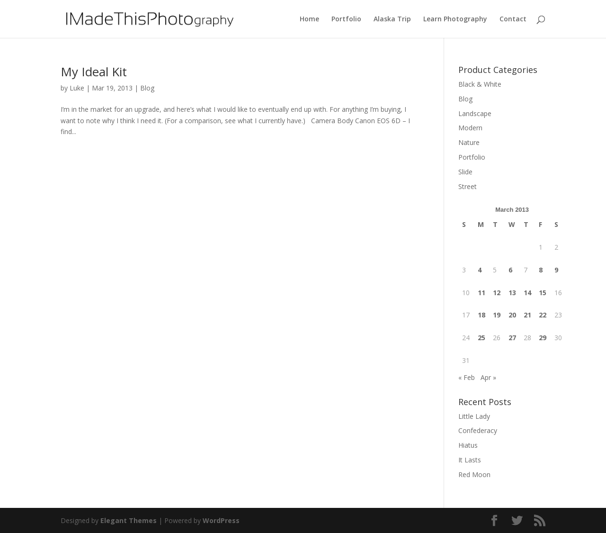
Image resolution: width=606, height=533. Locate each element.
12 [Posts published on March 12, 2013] (496, 292)
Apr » (488, 377)
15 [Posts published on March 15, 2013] (542, 292)
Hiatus (468, 445)
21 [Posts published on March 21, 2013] (527, 314)
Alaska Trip (392, 19)
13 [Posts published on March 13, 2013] (512, 292)
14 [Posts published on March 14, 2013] (527, 292)
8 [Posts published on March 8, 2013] (541, 269)
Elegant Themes (128, 520)
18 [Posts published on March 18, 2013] (481, 314)
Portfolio (346, 19)
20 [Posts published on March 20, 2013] (512, 314)
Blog (147, 87)
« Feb (466, 377)
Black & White (479, 84)
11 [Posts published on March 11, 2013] (481, 292)
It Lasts (469, 459)
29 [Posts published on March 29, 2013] (542, 337)
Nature (469, 142)
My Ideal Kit (94, 71)
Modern (470, 127)
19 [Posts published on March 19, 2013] (496, 314)
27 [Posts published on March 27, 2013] (512, 337)
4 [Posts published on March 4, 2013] (479, 269)
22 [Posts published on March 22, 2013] (542, 314)
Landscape (474, 113)
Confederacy (477, 430)
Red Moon (474, 474)
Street (467, 186)
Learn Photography (455, 19)
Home (309, 19)
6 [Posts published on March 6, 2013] (510, 269)
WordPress (221, 520)
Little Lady (474, 416)
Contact (512, 19)
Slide (465, 171)
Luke (77, 87)
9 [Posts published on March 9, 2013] (556, 269)
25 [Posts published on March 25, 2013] (481, 337)
